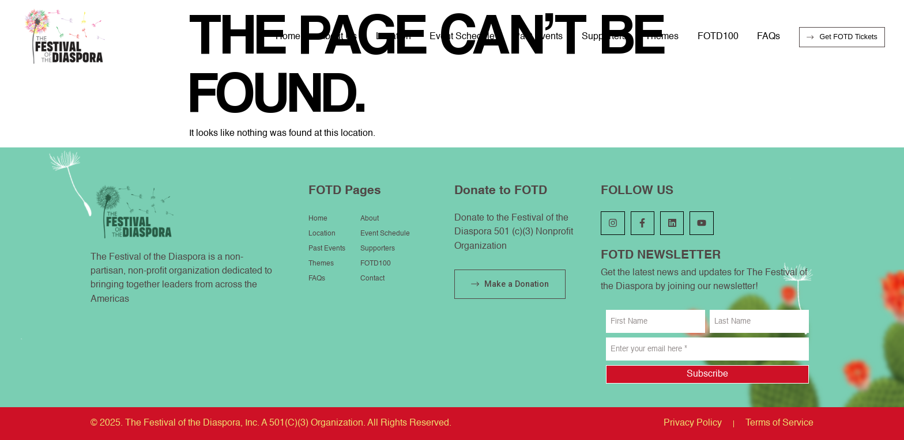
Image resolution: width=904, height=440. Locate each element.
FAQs (768, 36)
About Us (338, 36)
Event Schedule (462, 36)
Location (393, 36)
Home (288, 36)
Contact (372, 278)
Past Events (538, 36)
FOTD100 (718, 36)
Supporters (604, 36)
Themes (662, 36)
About (369, 218)
